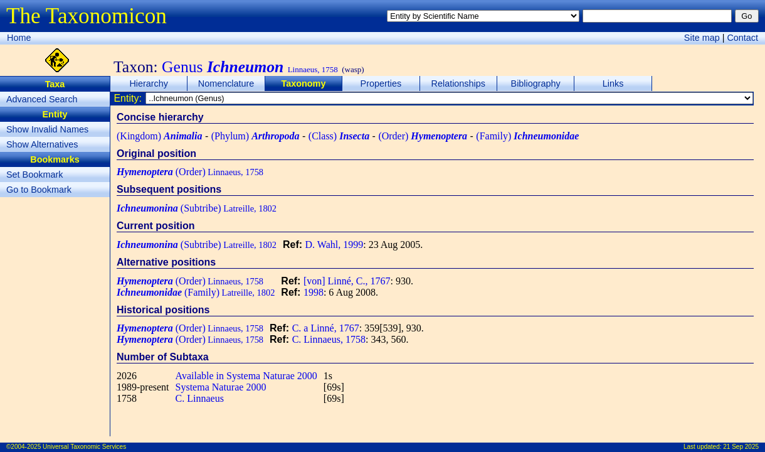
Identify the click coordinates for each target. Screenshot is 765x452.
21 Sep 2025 (741, 446)
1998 (313, 292)
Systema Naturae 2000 (221, 387)
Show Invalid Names (47, 129)
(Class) (339, 136)
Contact (742, 38)
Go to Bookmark (38, 190)
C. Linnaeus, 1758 (329, 339)
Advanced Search (42, 99)
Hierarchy (148, 83)
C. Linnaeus (200, 398)
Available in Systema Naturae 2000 (246, 375)
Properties (381, 83)
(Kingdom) (159, 136)
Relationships (458, 83)
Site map (702, 38)
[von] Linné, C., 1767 (347, 281)
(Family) (527, 136)
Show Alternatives (42, 144)
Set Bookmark (34, 175)
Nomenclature (226, 83)
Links (613, 83)
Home (19, 38)
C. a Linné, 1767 (325, 328)
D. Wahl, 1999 (334, 244)
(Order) (422, 136)
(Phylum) (255, 136)
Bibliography (536, 83)
